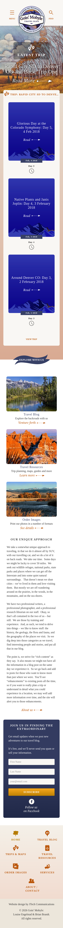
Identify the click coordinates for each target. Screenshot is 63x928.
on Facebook (31, 806)
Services (47, 868)
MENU (12, 15)
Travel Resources (47, 852)
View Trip (31, 339)
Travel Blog (47, 835)
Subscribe (31, 792)
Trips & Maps (16, 850)
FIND (51, 15)
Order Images (16, 868)
